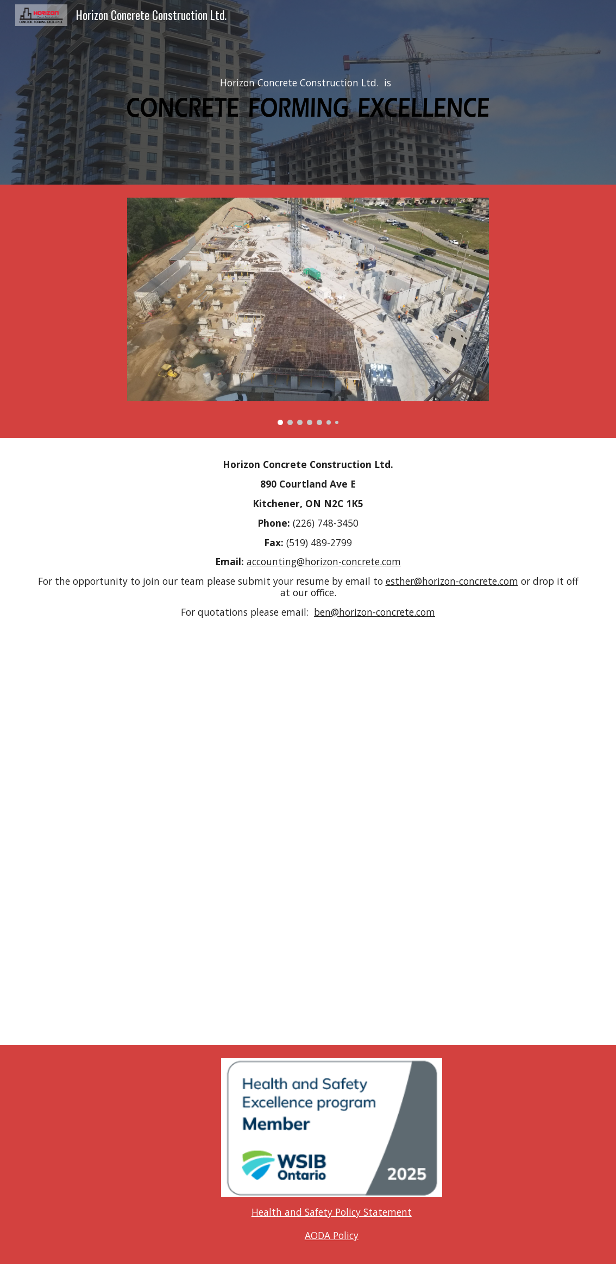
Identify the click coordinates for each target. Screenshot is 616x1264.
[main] (308, 83)
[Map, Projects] (308, 828)
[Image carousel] (308, 311)
